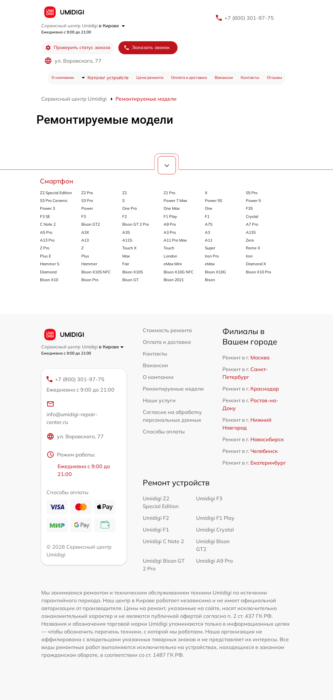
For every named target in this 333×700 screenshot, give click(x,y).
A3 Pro (170, 232)
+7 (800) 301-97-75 (249, 18)
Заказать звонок (147, 47)
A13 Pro (47, 240)
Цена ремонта (149, 77)
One (208, 208)
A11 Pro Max (175, 240)
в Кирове (112, 26)
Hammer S (49, 263)
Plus (85, 256)
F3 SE (45, 216)
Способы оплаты (164, 431)
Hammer (89, 263)
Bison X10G (215, 271)
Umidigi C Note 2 (163, 541)
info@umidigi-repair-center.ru (72, 412)
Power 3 (47, 208)
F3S (249, 208)
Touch (169, 247)
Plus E (45, 256)
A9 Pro (170, 224)
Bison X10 (49, 279)
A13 (85, 240)
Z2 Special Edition (56, 192)
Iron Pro (212, 256)
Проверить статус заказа (78, 47)
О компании (62, 77)
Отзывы (274, 77)
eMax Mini (173, 263)
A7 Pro (252, 224)
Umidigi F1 (156, 529)
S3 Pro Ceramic (54, 200)
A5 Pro (46, 232)
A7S (208, 224)
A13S (251, 232)
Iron (249, 256)
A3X (85, 232)
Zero (250, 240)
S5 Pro (252, 192)
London (170, 256)
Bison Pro (90, 279)
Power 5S (213, 200)
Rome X (253, 247)
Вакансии (224, 77)
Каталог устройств (107, 78)
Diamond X (256, 263)
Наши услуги (159, 400)
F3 (83, 216)
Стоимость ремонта (167, 330)
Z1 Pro (169, 192)
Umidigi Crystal (215, 529)
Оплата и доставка (189, 77)
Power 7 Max (175, 200)
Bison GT (130, 279)
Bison (210, 279)
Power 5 (253, 200)
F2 (124, 216)
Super (210, 247)
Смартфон (56, 181)
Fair (125, 263)
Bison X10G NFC (178, 271)
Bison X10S (132, 271)
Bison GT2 (90, 224)
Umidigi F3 (209, 498)
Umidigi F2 (156, 518)
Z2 (124, 192)
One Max (172, 208)
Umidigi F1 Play (215, 518)
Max (126, 256)
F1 (207, 216)
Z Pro (44, 247)
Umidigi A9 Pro (214, 560)
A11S (127, 240)
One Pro (129, 208)
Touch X (129, 247)
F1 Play (170, 216)
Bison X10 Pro (258, 271)
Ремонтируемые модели (173, 388)
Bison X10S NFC (96, 271)
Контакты (250, 77)
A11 (208, 240)
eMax (210, 263)
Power (87, 208)
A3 (207, 232)
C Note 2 (48, 224)
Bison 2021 (174, 279)
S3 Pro (87, 200)
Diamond (48, 271)
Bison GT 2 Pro (135, 224)
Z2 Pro (87, 192)
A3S (126, 232)
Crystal (252, 216)
